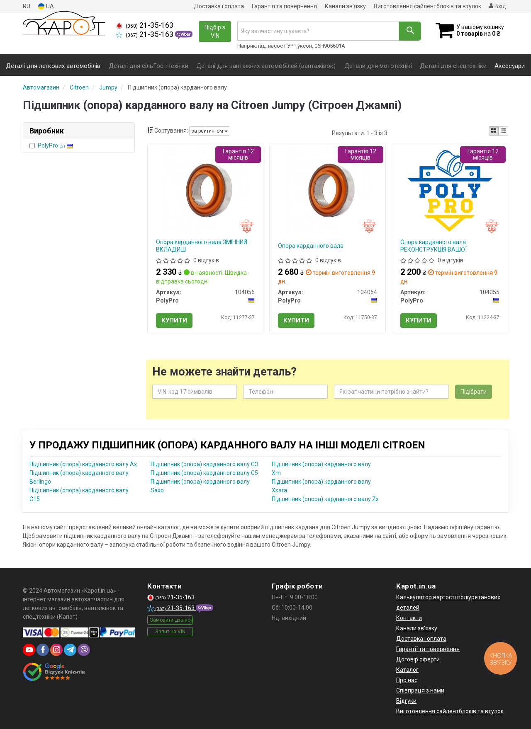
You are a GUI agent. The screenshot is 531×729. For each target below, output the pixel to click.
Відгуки (406, 701)
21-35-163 (144, 25)
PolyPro (55, 145)
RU (26, 6)
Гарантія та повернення (284, 6)
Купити (174, 320)
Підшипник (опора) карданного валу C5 (204, 473)
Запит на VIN (170, 632)
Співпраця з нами (420, 690)
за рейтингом (210, 131)
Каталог (407, 669)
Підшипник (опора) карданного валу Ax (83, 464)
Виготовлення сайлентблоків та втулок (427, 6)
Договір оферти (418, 659)
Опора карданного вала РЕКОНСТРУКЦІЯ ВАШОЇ (433, 246)
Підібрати (473, 391)
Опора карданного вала (310, 245)
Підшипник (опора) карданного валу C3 (204, 464)
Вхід (497, 6)
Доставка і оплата (219, 6)
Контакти (409, 618)
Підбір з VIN (215, 31)
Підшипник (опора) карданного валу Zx (325, 499)
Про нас (406, 680)
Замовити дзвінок (171, 620)
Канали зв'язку (345, 6)
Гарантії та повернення (428, 649)
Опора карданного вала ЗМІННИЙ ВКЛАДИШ (201, 246)
